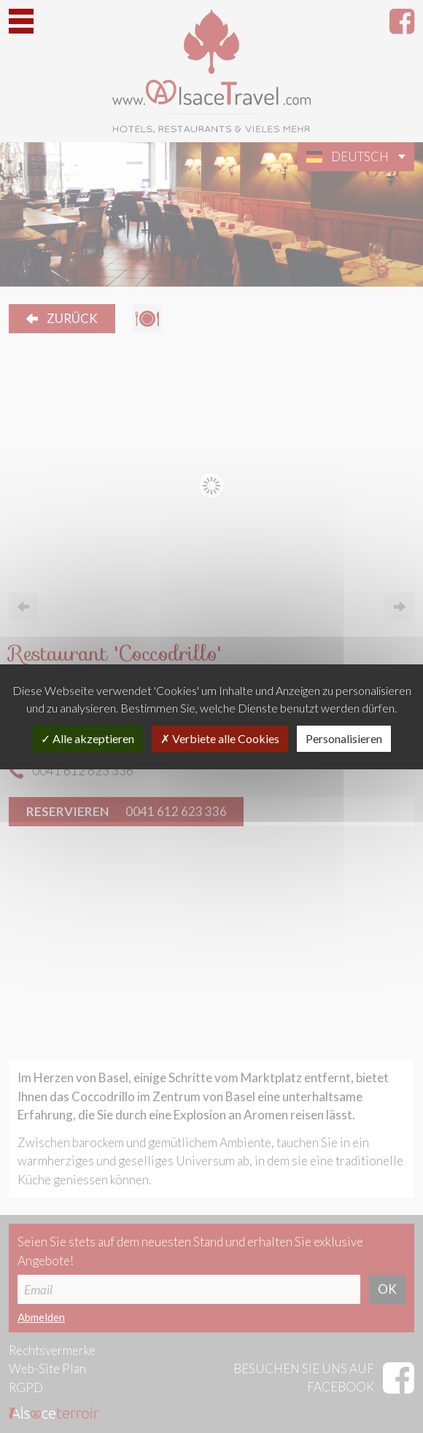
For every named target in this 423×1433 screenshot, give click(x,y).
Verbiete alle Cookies (219, 738)
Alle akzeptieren (87, 738)
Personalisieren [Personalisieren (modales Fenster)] (344, 738)
